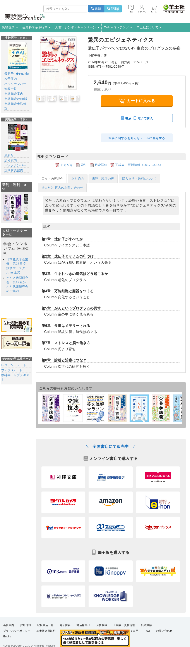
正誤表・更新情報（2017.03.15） (139, 165)
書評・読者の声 (103, 178)
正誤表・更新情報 (124, 625)
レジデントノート (13, 365)
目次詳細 (101, 165)
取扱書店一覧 (45, 625)
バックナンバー (15, 83)
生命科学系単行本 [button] (36, 27)
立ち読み (77, 178)
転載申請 (146, 625)
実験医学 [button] (10, 27)
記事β (113, 8)
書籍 (96, 8)
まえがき (66, 165)
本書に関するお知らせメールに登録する (136, 138)
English (7, 636)
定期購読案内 (13, 94)
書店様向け (83, 625)
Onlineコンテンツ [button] (118, 27)
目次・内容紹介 (52, 178)
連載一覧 (10, 88)
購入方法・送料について (139, 178)
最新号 (9, 73)
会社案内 (8, 625)
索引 (84, 165)
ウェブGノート (11, 370)
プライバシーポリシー (16, 630)
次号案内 (10, 78)
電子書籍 (65, 625)
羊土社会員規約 (45, 630)
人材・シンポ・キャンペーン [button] (77, 27)
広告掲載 (101, 625)
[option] (12, 207)
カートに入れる (136, 101)
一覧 (7, 234)
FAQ (147, 630)
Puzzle (22, 73)
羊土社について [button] (149, 27)
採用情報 (25, 625)
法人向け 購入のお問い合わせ (62, 187)
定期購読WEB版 (15, 99)
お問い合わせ (164, 630)
